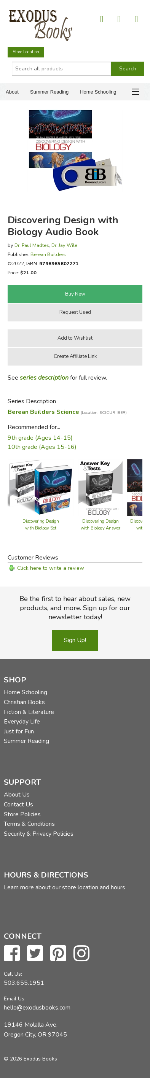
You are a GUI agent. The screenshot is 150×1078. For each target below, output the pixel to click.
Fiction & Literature (29, 712)
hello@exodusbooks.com (37, 1007)
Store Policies (22, 814)
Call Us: (13, 974)
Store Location (26, 52)
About (12, 92)
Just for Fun (19, 731)
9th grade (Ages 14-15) (40, 438)
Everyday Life (22, 721)
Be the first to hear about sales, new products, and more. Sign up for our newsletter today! (75, 608)
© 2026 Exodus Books (30, 1058)
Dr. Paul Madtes (31, 245)
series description (44, 378)
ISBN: (52, 263)
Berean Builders (48, 254)
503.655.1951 (24, 983)
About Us (17, 794)
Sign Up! (75, 640)
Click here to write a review (50, 568)
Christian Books (24, 702)
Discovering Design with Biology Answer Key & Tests (100, 528)
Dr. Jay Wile (64, 245)
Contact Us (18, 804)
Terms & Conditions (29, 824)
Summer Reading (49, 92)
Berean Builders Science (67, 412)
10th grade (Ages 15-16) (42, 447)
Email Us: (15, 998)
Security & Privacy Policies (38, 834)
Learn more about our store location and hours (64, 887)
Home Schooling (98, 92)
